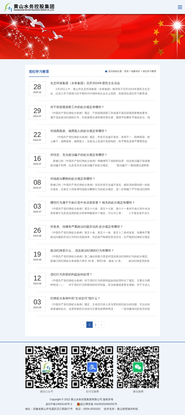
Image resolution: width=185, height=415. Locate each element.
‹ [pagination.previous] (83, 324)
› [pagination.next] (101, 324)
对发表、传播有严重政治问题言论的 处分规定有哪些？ (86, 226)
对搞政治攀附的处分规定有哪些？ (72, 178)
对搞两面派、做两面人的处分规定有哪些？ (78, 130)
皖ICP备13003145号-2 (59, 403)
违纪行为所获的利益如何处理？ (71, 274)
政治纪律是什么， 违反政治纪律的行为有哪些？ (82, 250)
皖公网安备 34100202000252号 (97, 403)
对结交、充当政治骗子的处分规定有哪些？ (78, 154)
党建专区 (135, 71)
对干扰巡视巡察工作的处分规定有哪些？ (77, 107)
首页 (126, 71)
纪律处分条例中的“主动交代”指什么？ (75, 298)
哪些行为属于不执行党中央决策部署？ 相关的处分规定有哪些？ (92, 202)
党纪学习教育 (39, 72)
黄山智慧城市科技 (127, 408)
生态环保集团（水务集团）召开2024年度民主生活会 (85, 83)
